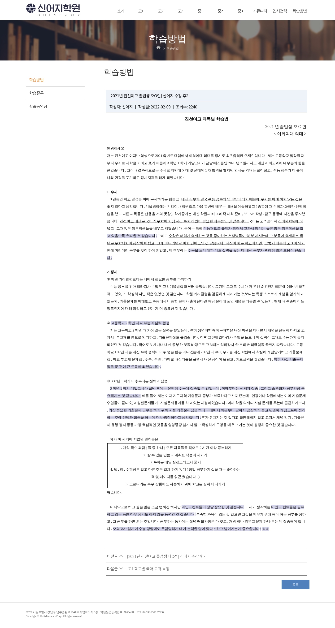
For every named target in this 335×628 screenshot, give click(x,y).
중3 (240, 11)
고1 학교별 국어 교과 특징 (148, 569)
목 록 (295, 584)
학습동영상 (38, 106)
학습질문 (36, 93)
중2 (220, 11)
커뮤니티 (260, 11)
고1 (140, 11)
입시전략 (280, 11)
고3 (180, 11)
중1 (200, 11)
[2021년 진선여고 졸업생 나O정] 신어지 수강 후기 (167, 556)
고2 (160, 11)
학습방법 (299, 11)
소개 (120, 11)
